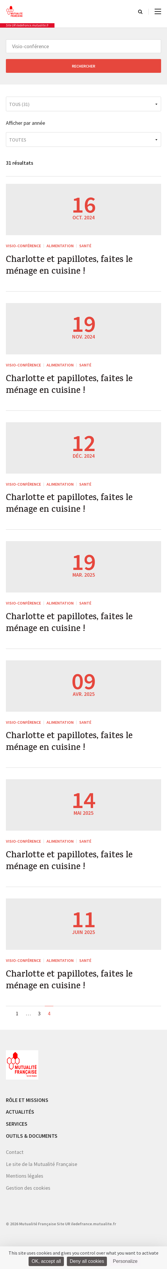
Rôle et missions (27, 1100)
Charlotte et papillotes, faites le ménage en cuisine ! (69, 266)
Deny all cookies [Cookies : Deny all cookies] (87, 1261)
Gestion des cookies (28, 1187)
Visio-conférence (23, 245)
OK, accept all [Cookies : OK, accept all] (46, 1261)
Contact (15, 1152)
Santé (85, 245)
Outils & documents (31, 1135)
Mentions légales (24, 1175)
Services (16, 1123)
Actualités (20, 1111)
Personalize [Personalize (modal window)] (125, 1261)
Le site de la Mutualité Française (41, 1164)
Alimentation (60, 245)
